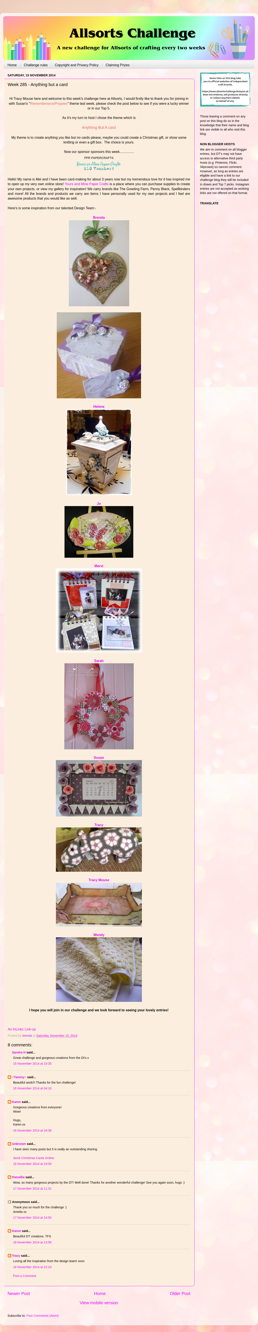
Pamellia (18, 1177)
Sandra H (19, 1052)
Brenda (99, 217)
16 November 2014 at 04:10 (32, 1088)
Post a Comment (24, 1276)
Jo (99, 503)
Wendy (98, 935)
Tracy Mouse (99, 880)
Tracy (98, 825)
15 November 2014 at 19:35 (32, 1063)
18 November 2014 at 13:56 (32, 1242)
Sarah (99, 661)
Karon (16, 1231)
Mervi (98, 566)
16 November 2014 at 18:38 (32, 1130)
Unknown (19, 1144)
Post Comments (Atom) (42, 1315)
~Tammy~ (19, 1077)
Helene (98, 406)
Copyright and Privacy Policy (77, 65)
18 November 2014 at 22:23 (32, 1267)
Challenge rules (36, 65)
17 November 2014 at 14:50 (32, 1217)
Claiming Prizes (118, 65)
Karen (16, 1102)
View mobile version (99, 1302)
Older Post (180, 1293)
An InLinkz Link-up (22, 1029)
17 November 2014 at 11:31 (32, 1188)
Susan (99, 757)
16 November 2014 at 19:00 (32, 1164)
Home (12, 65)
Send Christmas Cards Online (33, 1158)
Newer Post (19, 1293)
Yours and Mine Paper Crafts (87, 184)
